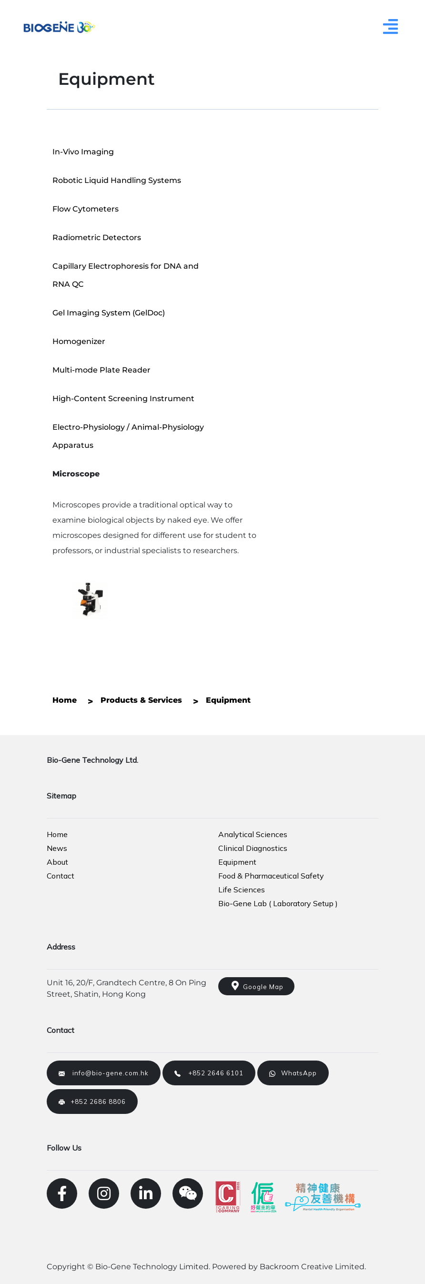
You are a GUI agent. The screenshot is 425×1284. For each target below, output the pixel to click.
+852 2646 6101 (208, 1073)
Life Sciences (241, 889)
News (57, 848)
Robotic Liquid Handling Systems (116, 180)
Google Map (256, 986)
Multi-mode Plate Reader (101, 369)
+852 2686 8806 (92, 1101)
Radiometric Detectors (96, 237)
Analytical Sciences (252, 834)
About (57, 862)
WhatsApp (293, 1073)
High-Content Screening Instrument (123, 398)
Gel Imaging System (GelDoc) (108, 312)
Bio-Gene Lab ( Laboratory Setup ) (278, 903)
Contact (60, 875)
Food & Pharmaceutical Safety (271, 875)
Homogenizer (78, 341)
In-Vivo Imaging (83, 151)
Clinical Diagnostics (252, 848)
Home (57, 834)
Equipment (237, 862)
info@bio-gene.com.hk (104, 1073)
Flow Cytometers (85, 208)
